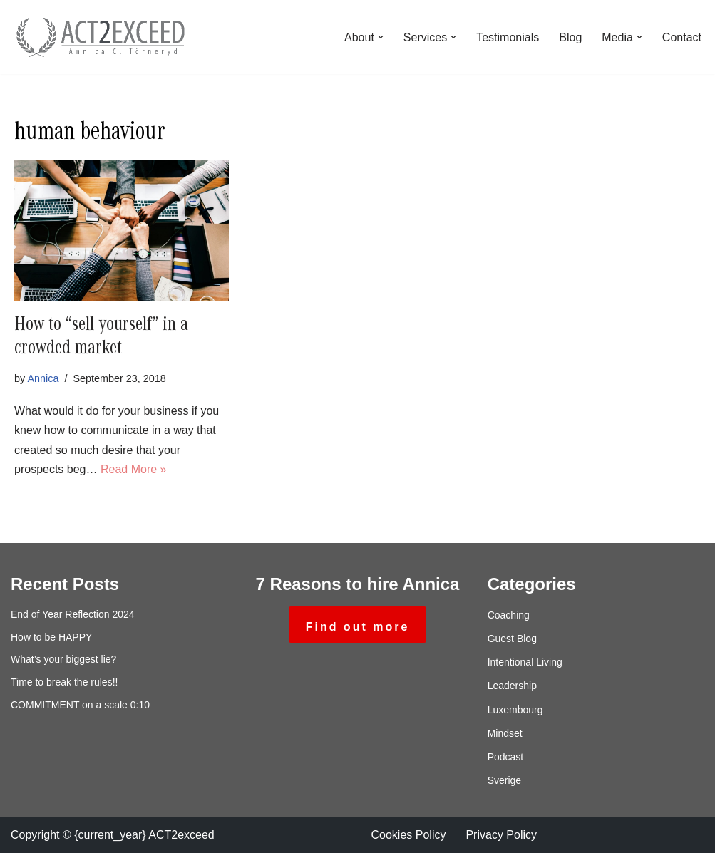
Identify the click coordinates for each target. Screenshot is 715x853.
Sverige (504, 780)
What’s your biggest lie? (63, 659)
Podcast (506, 756)
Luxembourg (515, 709)
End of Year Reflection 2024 (73, 614)
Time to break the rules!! (64, 682)
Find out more (358, 627)
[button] (381, 37)
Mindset (505, 733)
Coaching (509, 615)
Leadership (512, 685)
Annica (42, 378)
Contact (681, 37)
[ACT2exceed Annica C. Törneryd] (100, 37)
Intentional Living (525, 662)
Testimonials (507, 37)
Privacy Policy (501, 835)
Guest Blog (512, 638)
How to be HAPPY (51, 637)
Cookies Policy (408, 835)
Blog (570, 37)
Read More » (134, 469)
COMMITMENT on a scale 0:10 (80, 704)
